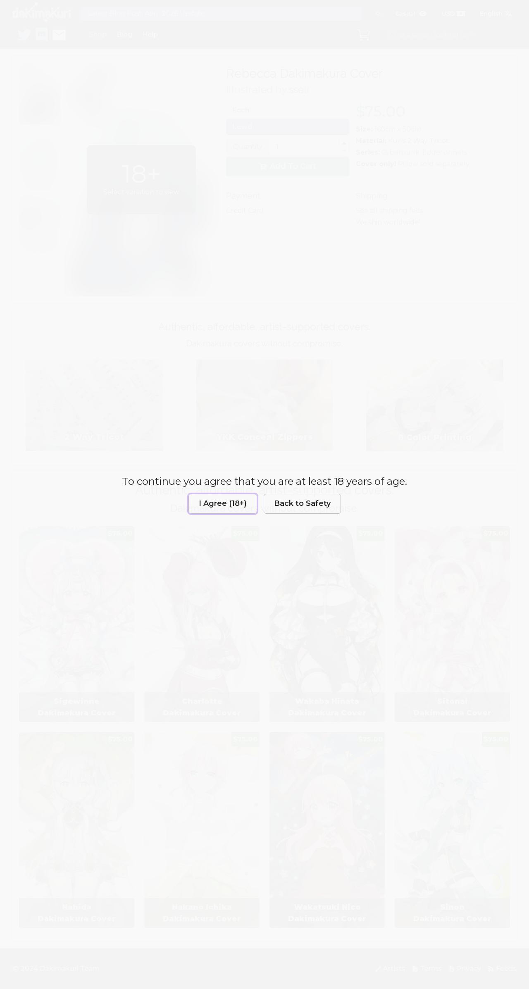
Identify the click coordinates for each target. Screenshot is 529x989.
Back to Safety (302, 503)
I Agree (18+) (223, 503)
